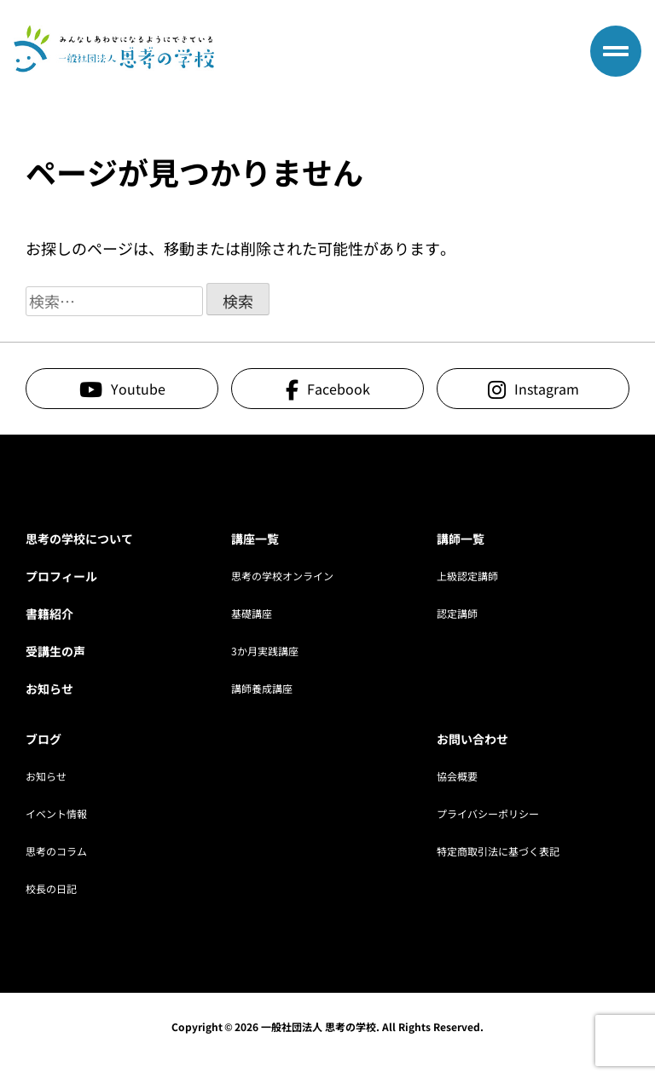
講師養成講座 (262, 688)
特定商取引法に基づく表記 (498, 851)
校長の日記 (51, 888)
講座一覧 (255, 538)
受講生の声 (55, 651)
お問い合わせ (472, 738)
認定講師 (457, 613)
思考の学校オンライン (282, 575)
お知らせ (49, 688)
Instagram (546, 388)
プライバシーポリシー (488, 813)
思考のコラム (56, 851)
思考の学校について (79, 538)
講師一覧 (460, 538)
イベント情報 (56, 813)
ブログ (43, 738)
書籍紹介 (49, 613)
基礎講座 (251, 613)
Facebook (338, 388)
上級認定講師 (467, 575)
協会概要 (457, 776)
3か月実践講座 (265, 650)
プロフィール (61, 576)
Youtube (138, 388)
